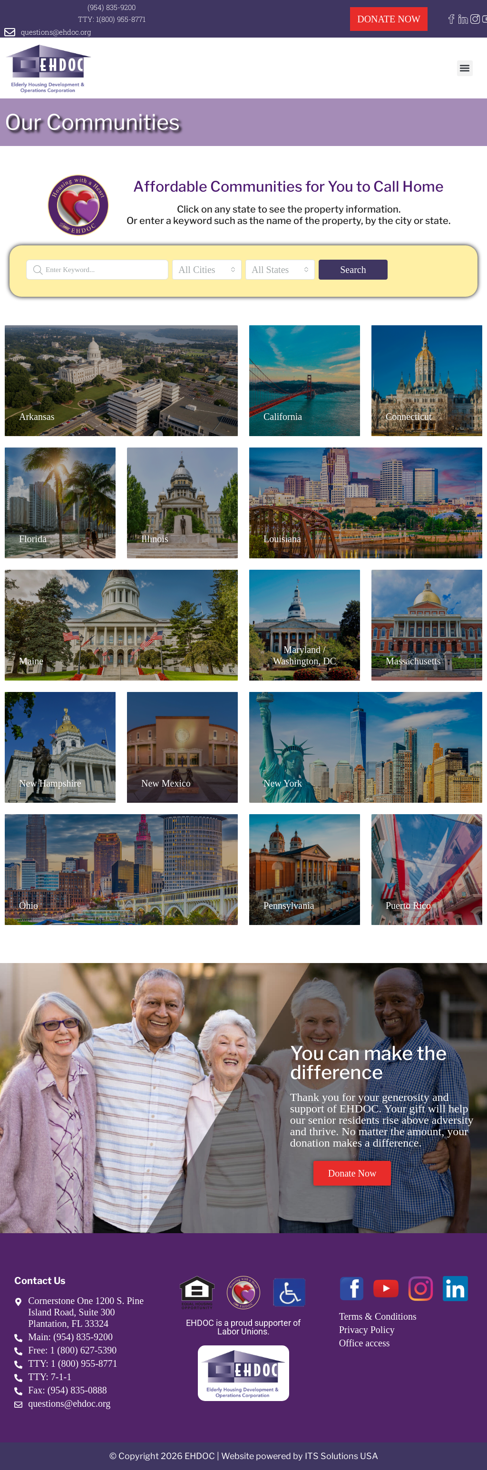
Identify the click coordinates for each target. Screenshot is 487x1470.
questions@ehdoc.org (56, 32)
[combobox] (207, 270)
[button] (465, 68)
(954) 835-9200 (112, 7)
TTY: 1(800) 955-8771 (112, 19)
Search (353, 269)
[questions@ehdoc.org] (9, 32)
